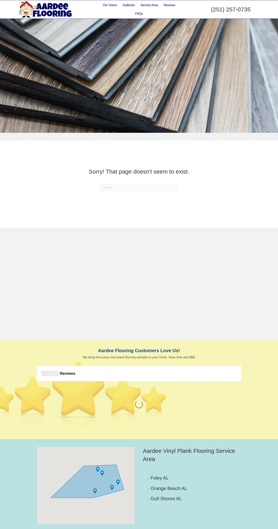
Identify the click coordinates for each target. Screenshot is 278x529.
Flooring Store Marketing (124, 525)
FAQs (139, 13)
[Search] (139, 187)
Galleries (129, 5)
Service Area (149, 5)
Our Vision (110, 5)
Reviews (169, 5)
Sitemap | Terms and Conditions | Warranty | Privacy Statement (202, 525)
